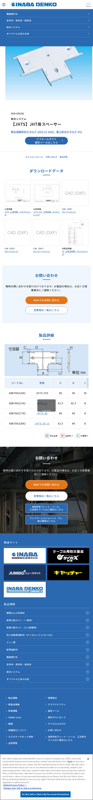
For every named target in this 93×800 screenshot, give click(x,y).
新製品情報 (14, 704)
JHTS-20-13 (42, 423)
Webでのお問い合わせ (47, 300)
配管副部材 (12, 649)
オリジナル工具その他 (18, 679)
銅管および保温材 (16, 612)
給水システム (13, 671)
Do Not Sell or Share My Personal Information (45, 794)
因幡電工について (17, 730)
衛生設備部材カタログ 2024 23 (29, 132)
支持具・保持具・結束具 (19, 664)
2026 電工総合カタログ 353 (65, 132)
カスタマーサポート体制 (20, 736)
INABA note (14, 717)
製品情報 (16, 12)
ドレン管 (11, 642)
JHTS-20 (42, 413)
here (70, 761)
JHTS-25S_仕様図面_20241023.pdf (46, 213)
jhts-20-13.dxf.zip (41, 251)
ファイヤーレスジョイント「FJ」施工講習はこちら (47, 519)
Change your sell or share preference (22, 788)
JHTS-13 (42, 403)
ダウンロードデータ (34, 156)
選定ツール (53, 710)
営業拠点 (52, 697)
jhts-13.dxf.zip (69, 212)
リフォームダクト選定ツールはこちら (46, 140)
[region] (46, 777)
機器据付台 (12, 657)
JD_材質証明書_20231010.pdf (75, 253)
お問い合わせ (51, 156)
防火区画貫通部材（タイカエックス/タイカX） (30, 634)
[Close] (88, 759)
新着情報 (12, 710)
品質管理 (12, 743)
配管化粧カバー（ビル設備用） (22, 627)
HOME (5, 12)
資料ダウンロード (57, 717)
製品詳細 (63, 156)
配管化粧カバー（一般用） (20, 620)
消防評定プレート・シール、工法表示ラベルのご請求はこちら (46, 508)
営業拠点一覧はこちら (46, 310)
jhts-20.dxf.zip (11, 251)
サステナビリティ (57, 704)
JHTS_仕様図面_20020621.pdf (18, 213)
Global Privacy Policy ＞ (15, 785)
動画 (10, 723)
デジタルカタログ (57, 723)
